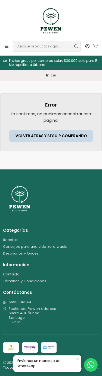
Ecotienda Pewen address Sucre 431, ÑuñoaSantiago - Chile (29, 315)
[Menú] (6, 46)
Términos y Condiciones (24, 281)
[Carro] (95, 46)
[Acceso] (87, 46)
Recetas (10, 239)
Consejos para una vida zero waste (35, 246)
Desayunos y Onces (21, 253)
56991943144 (17, 301)
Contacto (11, 274)
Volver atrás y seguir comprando (51, 136)
